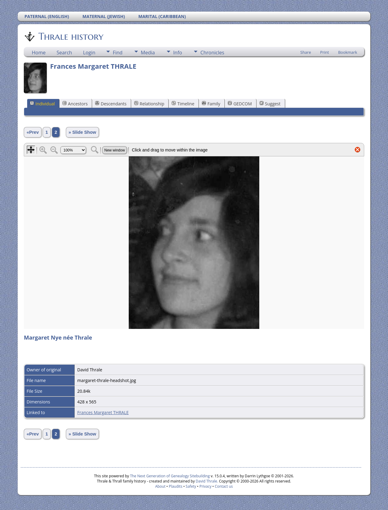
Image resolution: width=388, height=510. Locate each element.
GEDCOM (240, 104)
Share (305, 52)
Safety (191, 486)
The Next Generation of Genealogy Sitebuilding (170, 476)
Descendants (110, 104)
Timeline (183, 104)
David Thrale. (206, 481)
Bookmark (347, 52)
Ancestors (75, 104)
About (160, 486)
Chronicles (212, 52)
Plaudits (175, 486)
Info (177, 52)
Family (211, 104)
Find (118, 52)
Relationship (149, 104)
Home (38, 52)
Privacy (205, 486)
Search (64, 52)
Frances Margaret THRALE (103, 412)
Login (89, 52)
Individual (42, 104)
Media (148, 52)
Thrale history (70, 36)
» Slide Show (82, 132)
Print (324, 52)
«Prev (33, 132)
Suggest (270, 104)
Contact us (224, 486)
